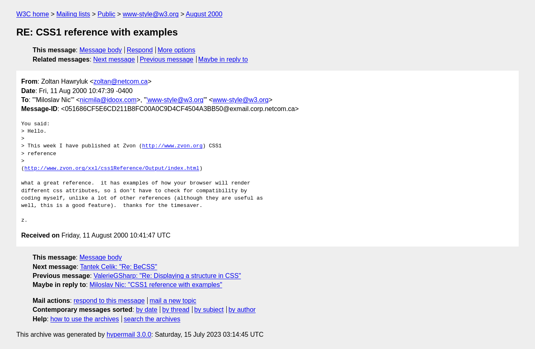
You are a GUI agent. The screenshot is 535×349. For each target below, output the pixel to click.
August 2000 (204, 14)
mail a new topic (173, 300)
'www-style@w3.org (174, 99)
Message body (101, 50)
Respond (140, 50)
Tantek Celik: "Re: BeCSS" (118, 266)
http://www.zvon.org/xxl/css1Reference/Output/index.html (111, 168)
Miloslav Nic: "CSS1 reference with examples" (156, 284)
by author (242, 309)
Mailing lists (73, 14)
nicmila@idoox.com (108, 99)
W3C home (32, 14)
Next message (114, 59)
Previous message (167, 59)
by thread (176, 309)
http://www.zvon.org (172, 146)
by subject (208, 309)
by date (146, 309)
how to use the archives (85, 319)
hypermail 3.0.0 (128, 334)
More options (177, 50)
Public (106, 14)
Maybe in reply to (223, 59)
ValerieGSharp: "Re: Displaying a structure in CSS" (167, 275)
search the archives (152, 319)
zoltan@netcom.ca (120, 81)
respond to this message (108, 300)
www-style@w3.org (151, 14)
